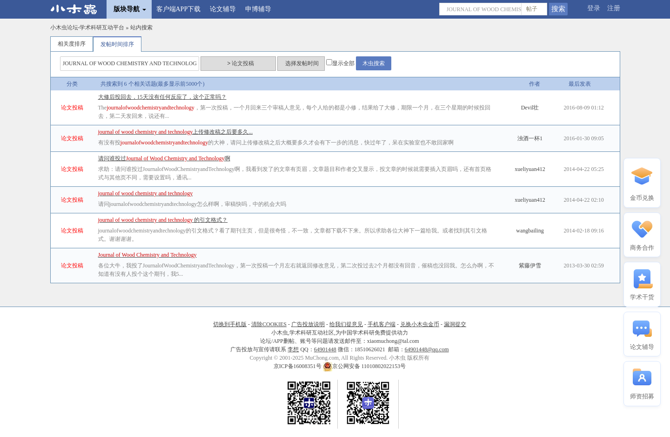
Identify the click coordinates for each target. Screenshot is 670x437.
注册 (613, 8)
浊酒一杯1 (530, 138)
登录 (593, 8)
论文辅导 (223, 9)
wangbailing (529, 230)
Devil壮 (530, 107)
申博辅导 (258, 9)
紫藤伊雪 (530, 265)
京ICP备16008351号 (298, 366)
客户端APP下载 (178, 9)
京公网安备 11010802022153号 (364, 366)
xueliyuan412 (530, 169)
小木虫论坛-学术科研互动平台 (87, 27)
